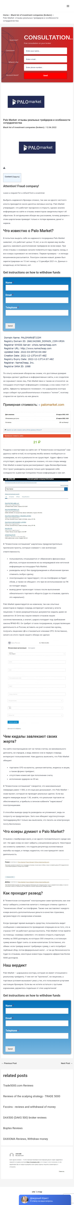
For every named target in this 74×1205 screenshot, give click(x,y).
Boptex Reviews (13, 1128)
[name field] (45, 51)
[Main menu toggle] (68, 6)
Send (10, 326)
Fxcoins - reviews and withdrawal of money (29, 1106)
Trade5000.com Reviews (18, 1085)
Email (9, 295)
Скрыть (16, 177)
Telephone (12, 307)
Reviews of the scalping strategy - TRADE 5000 (31, 1096)
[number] (45, 67)
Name (10, 282)
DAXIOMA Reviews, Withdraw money (25, 1138)
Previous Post (9, 1063)
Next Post (67, 1063)
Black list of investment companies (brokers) (23, 127)
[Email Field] (45, 59)
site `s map (37, 1191)
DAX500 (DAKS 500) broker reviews (24, 1117)
